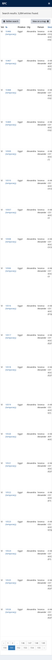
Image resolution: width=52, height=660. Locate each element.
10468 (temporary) (10, 91)
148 (36, 643)
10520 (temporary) (10, 435)
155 (38, 647)
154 (32, 647)
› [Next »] (44, 647)
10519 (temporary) (10, 406)
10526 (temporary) (10, 610)
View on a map (41, 21)
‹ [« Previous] (3, 643)
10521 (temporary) (10, 464)
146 (23, 643)
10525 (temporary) (10, 581)
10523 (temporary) (10, 523)
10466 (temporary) (10, 32)
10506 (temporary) (10, 269)
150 (5, 647)
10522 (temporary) (10, 493)
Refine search (10, 21)
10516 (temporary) (10, 307)
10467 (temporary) (10, 62)
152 (18, 647)
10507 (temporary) (10, 211)
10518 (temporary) (10, 368)
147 (29, 643)
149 (43, 643)
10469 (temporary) (10, 123)
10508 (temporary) (10, 240)
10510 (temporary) (10, 182)
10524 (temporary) (10, 552)
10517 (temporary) (10, 336)
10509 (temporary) (10, 152)
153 (25, 647)
